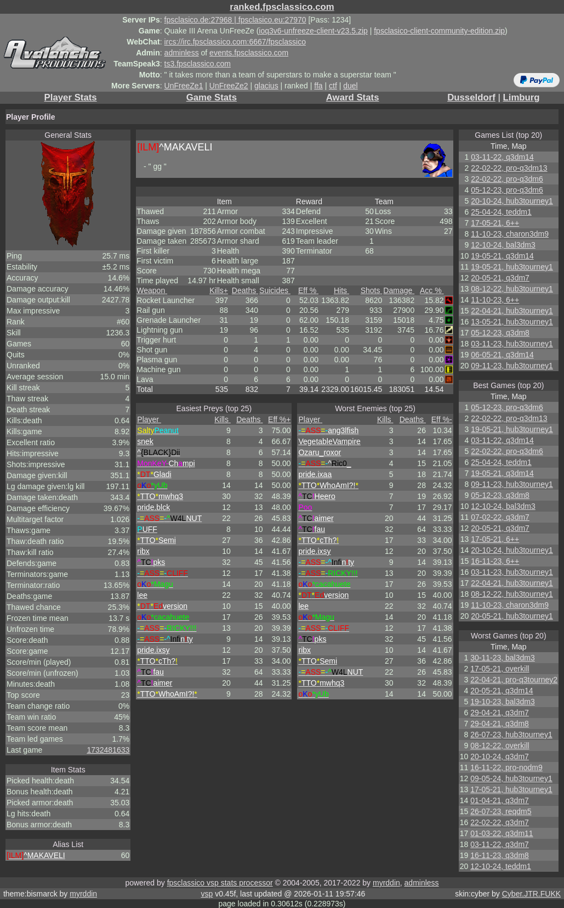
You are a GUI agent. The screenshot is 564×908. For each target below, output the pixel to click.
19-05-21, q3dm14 (502, 255)
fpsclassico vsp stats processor (220, 882)
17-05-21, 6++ (495, 222)
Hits (341, 290)
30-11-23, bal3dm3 (502, 657)
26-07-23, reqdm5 (500, 811)
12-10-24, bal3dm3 (503, 244)
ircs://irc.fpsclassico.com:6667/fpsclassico (235, 41)
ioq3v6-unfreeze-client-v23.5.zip (313, 30)
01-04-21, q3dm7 (499, 800)
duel (350, 85)
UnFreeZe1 (183, 85)
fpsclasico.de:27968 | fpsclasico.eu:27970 (235, 19)
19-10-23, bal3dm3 (502, 701)
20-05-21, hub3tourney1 (511, 616)
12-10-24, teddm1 (500, 866)
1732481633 (108, 750)
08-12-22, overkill (499, 745)
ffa (318, 85)
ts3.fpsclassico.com (197, 63)
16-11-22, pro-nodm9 (506, 767)
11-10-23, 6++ (495, 299)
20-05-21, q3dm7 (500, 277)
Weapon (151, 290)
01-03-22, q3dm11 (501, 833)
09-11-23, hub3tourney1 (511, 365)
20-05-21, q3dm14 (501, 690)
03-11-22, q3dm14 (502, 157)
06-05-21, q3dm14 (502, 354)
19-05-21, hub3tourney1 (511, 266)
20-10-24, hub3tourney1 (511, 201)
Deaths (245, 290)
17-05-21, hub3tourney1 (511, 789)
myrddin (386, 882)
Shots (372, 290)
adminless (181, 52)
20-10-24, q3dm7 (499, 756)
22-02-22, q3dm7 (499, 822)
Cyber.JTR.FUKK (531, 893)
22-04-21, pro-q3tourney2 (513, 679)
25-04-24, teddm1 (501, 212)
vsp (207, 893)
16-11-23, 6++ (495, 561)
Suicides (274, 290)
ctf (333, 85)
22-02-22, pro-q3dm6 (507, 179)
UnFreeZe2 (228, 85)
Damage (398, 290)
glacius (266, 85)
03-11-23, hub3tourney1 (511, 343)
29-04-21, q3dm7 (499, 712)
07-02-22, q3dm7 (500, 517)
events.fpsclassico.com (248, 52)
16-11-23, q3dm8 (499, 855)
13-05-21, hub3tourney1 (511, 321)
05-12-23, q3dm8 (500, 332)
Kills (218, 290)
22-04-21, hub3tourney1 (511, 310)
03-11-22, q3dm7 (499, 844)
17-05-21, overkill (499, 668)
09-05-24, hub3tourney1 (511, 778)
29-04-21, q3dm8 (499, 723)
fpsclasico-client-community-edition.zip (439, 30)
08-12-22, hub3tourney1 (511, 288)
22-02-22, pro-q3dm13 (509, 168)
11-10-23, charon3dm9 (510, 233)
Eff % (308, 290)
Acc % (432, 290)
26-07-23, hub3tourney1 (511, 734)
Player (149, 419)
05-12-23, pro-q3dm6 (507, 190)
